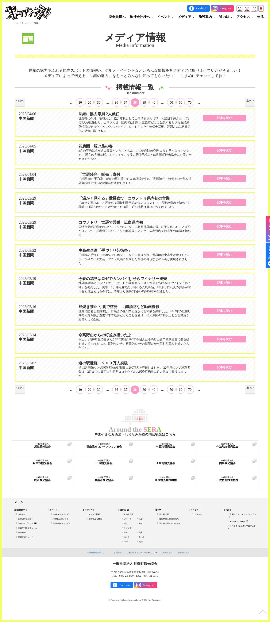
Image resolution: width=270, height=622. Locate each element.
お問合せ (114, 563)
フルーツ (129, 522)
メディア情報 (135, 37)
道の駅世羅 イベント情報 (171, 530)
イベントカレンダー (64, 516)
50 (171, 102)
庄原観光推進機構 (166, 480)
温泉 (126, 539)
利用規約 (23, 539)
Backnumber (135, 93)
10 (80, 102)
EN (239, 7)
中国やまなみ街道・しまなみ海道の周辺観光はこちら (135, 434)
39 (144, 102)
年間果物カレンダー (64, 528)
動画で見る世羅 (97, 522)
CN (247, 7)
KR (254, 7)
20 (89, 102)
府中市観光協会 (42, 464)
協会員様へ (117, 17)
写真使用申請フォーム (30, 534)
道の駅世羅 (130, 516)
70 (190, 102)
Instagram (225, 8)
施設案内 (206, 17)
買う (126, 528)
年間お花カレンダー (64, 522)
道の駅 (225, 17)
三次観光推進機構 (227, 480)
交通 (141, 539)
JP (261, 7)
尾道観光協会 (42, 447)
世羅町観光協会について (91, 563)
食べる (142, 545)
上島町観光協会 (166, 464)
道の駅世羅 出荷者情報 (172, 522)
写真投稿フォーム (28, 545)
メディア (186, 17)
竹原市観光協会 (166, 447)
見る (141, 522)
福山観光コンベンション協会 (104, 447)
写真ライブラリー (30, 528)
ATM (126, 551)
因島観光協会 (227, 464)
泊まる (127, 545)
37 (125, 102)
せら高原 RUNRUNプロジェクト (242, 533)
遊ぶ (141, 528)
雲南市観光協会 (104, 480)
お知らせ (23, 516)
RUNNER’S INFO (241, 525)
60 (180, 102)
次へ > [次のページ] (249, 101)
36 (116, 102)
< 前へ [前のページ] (21, 101)
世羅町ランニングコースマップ (241, 518)
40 (153, 102)
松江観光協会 (42, 480)
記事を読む (224, 120)
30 (98, 102)
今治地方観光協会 (227, 447)
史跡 (141, 551)
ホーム (19, 23)
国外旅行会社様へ (28, 522)
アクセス (244, 17)
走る (262, 17)
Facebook (201, 8)
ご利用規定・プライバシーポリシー (143, 563)
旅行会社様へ (141, 17)
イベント (165, 17)
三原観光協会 (104, 464)
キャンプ (129, 534)
